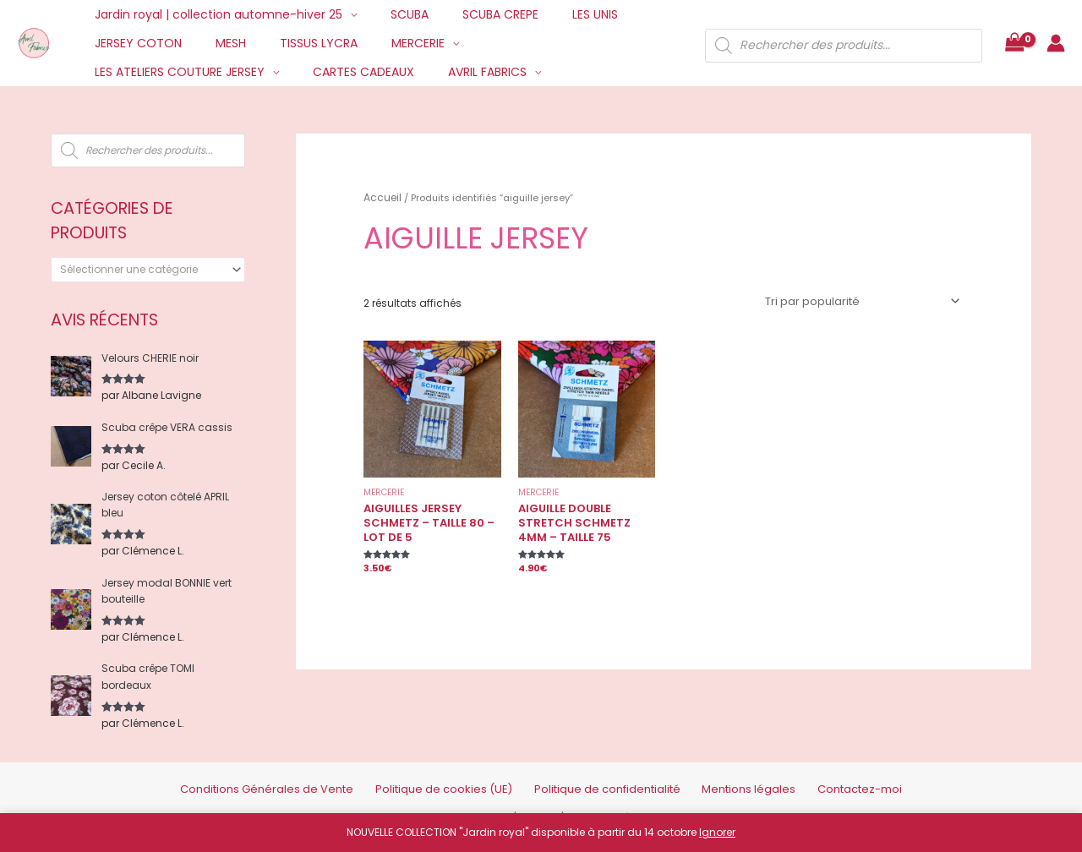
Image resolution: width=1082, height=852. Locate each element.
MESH (215, 43)
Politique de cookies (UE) (459, 776)
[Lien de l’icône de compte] (1055, 43)
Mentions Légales (613, 803)
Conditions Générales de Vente (307, 776)
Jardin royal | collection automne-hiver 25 (213, 14)
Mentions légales (721, 776)
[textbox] (142, 269)
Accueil (380, 196)
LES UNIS (559, 14)
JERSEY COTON (133, 43)
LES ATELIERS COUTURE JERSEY (532, 43)
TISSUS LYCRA (293, 43)
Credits (542, 803)
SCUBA (394, 14)
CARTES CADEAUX (140, 71)
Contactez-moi (815, 776)
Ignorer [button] (717, 832)
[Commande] (865, 299)
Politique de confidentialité (600, 776)
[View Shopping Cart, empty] (1014, 43)
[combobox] (148, 269)
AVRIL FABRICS (254, 71)
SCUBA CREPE (475, 14)
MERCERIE (382, 43)
